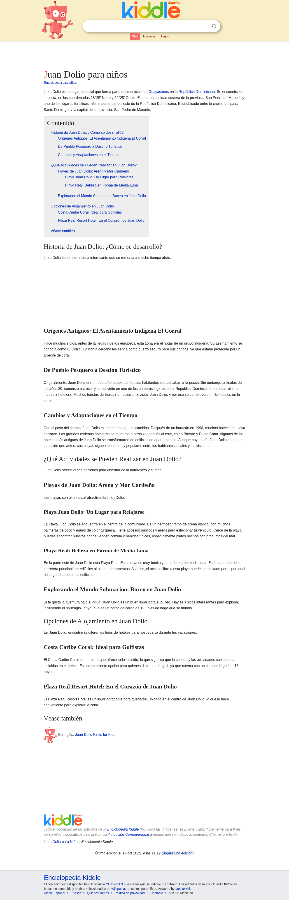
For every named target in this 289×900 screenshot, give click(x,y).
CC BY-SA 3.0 (116, 884)
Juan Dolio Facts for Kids (95, 735)
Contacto (156, 893)
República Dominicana (197, 92)
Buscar (214, 26)
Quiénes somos (98, 893)
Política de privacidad (130, 893)
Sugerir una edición (177, 853)
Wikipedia (118, 889)
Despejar (205, 26)
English (165, 36)
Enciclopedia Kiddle (123, 829)
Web (135, 36)
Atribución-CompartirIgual (128, 834)
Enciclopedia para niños (60, 82)
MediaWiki (182, 889)
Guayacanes (159, 92)
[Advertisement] (144, 54)
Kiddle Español (54, 893)
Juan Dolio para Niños (61, 842)
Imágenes (149, 36)
